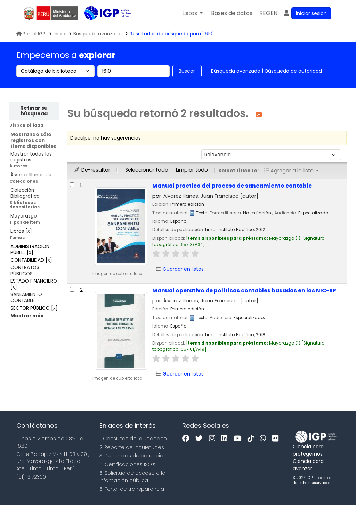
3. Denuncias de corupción (133, 455)
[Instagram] (214, 438)
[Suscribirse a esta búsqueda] (259, 114)
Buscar (187, 71)
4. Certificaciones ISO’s (127, 464)
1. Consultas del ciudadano (133, 438)
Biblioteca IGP (101, 27)
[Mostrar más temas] (26, 316)
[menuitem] (268, 13)
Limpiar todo (192, 169)
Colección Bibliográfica (25, 193)
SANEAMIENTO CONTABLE (26, 297)
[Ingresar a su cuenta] (307, 13)
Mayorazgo (23, 216)
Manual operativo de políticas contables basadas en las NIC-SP (244, 290)
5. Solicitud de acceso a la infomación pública (132, 477)
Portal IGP (31, 34)
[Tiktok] (252, 438)
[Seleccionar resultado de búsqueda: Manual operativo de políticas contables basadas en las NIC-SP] (72, 289)
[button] (192, 13)
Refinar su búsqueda (34, 110)
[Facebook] (187, 438)
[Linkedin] (226, 438)
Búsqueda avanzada (235, 71)
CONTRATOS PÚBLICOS (24, 270)
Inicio (59, 34)
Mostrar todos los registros (31, 157)
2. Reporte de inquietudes (131, 447)
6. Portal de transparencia (131, 489)
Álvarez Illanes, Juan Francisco (210, 195)
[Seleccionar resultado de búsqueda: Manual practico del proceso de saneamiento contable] (72, 184)
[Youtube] (239, 438)
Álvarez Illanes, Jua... (34, 175)
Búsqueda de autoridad (293, 71)
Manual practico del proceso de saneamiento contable (232, 185)
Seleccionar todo (146, 169)
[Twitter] (200, 438)
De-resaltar (92, 169)
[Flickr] (277, 438)
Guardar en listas (179, 269)
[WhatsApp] (264, 438)
